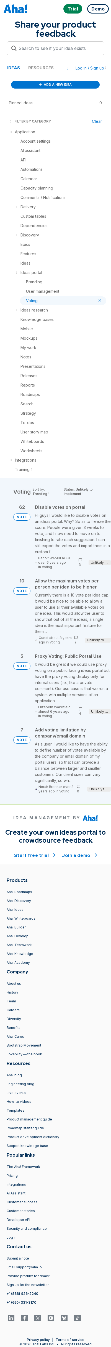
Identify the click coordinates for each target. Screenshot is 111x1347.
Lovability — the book (24, 1054)
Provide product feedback (28, 1276)
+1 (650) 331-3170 (21, 1302)
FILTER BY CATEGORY (30, 121)
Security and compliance (27, 1228)
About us (14, 983)
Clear (97, 121)
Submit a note (18, 1258)
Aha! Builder (16, 927)
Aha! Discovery (19, 901)
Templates (15, 1110)
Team (11, 1001)
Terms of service (70, 1340)
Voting (47, 567)
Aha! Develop (18, 936)
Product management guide (29, 1119)
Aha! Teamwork (19, 945)
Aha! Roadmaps (19, 892)
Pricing (12, 1175)
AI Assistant (16, 1193)
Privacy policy (38, 1340)
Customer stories (21, 1211)
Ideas (13, 67)
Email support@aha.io (24, 1267)
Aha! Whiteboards (21, 918)
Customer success (22, 1202)
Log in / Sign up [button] (91, 68)
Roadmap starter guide (25, 1128)
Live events (16, 1093)
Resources (41, 67)
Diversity (14, 1019)
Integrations (16, 1184)
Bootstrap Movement (24, 1045)
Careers (13, 1010)
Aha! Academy (18, 962)
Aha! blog (14, 1075)
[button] (68, 68)
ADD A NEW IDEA (55, 84)
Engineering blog (20, 1084)
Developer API (18, 1220)
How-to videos (19, 1102)
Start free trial (35, 855)
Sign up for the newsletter (28, 1285)
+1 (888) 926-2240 (22, 1294)
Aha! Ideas (15, 909)
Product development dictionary (33, 1137)
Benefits (13, 1028)
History (12, 992)
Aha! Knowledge (20, 954)
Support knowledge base (27, 1146)
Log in (12, 1237)
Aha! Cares (15, 1036)
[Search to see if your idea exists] (58, 48)
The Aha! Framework (23, 1167)
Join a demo (79, 855)
